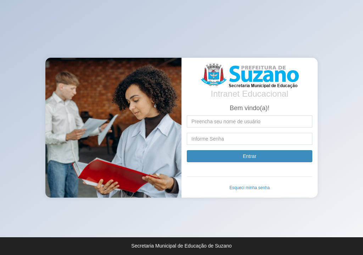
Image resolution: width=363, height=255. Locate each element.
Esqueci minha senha (249, 187)
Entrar (249, 156)
